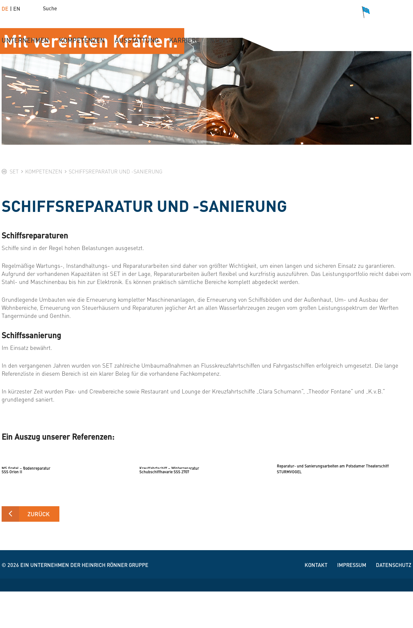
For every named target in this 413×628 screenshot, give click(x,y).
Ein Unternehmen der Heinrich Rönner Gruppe (84, 601)
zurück (38, 550)
